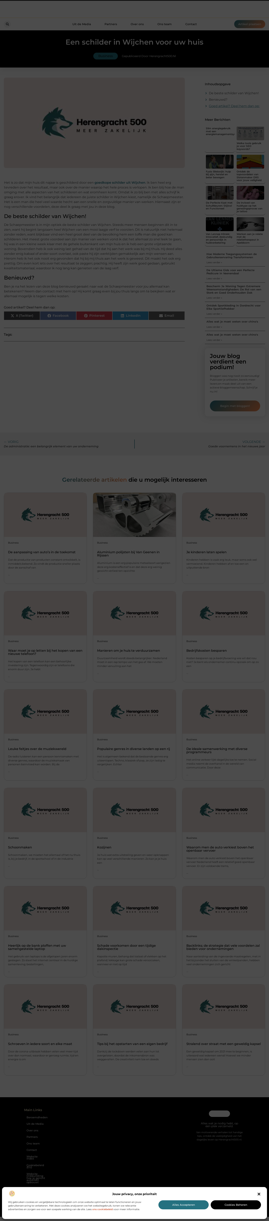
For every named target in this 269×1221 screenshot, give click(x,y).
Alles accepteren (183, 1204)
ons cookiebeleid (102, 1209)
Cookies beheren (236, 1204)
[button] (259, 1194)
